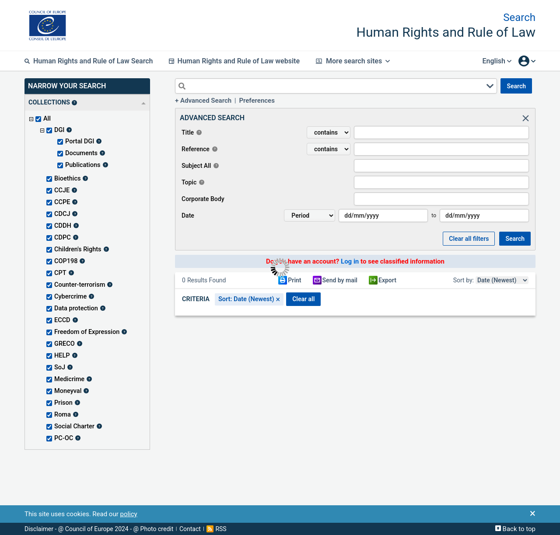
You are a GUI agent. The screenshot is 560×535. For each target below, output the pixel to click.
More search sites (352, 61)
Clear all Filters (469, 238)
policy (128, 514)
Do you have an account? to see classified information (355, 261)
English (496, 61)
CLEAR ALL (303, 298)
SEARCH (516, 86)
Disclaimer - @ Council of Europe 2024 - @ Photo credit (98, 528)
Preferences (257, 100)
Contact (190, 528)
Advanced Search (205, 100)
